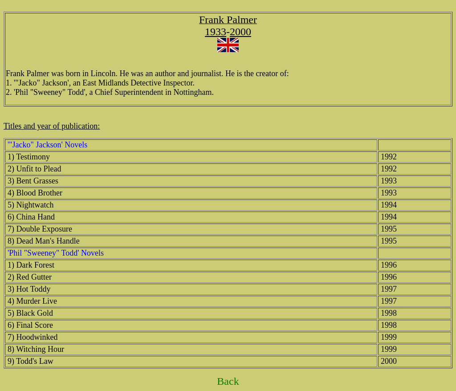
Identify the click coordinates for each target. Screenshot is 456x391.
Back (228, 381)
